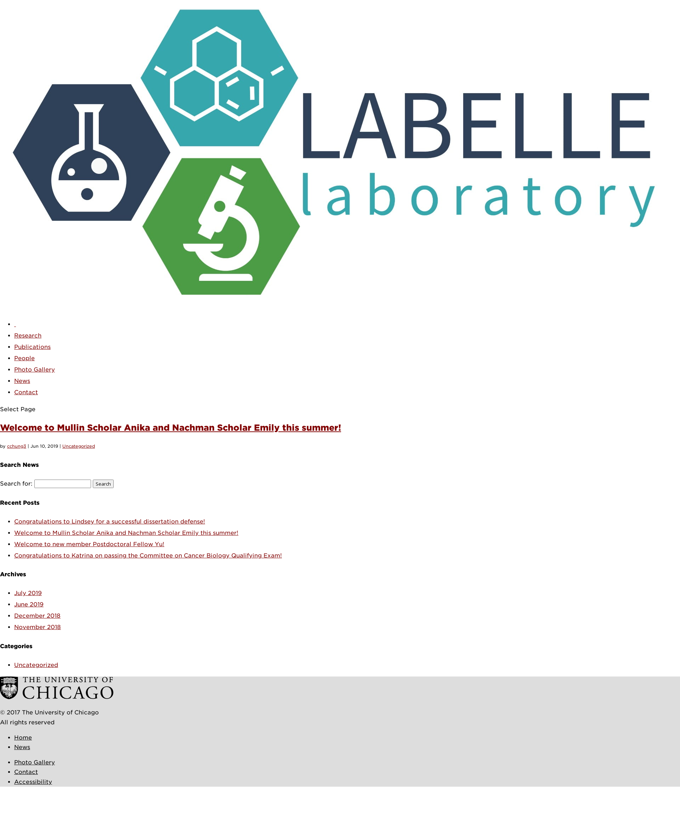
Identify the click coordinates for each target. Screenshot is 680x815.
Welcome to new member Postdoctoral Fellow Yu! (89, 544)
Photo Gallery (34, 369)
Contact (26, 392)
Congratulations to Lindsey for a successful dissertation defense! (109, 521)
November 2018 (37, 627)
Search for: (16, 483)
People (24, 358)
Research (27, 335)
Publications (32, 347)
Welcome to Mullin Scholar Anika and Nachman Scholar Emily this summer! (170, 428)
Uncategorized (78, 446)
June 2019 (29, 604)
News (22, 381)
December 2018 (37, 615)
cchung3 (16, 446)
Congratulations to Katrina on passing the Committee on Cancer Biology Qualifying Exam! (148, 555)
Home (23, 737)
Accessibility (33, 782)
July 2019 (28, 593)
